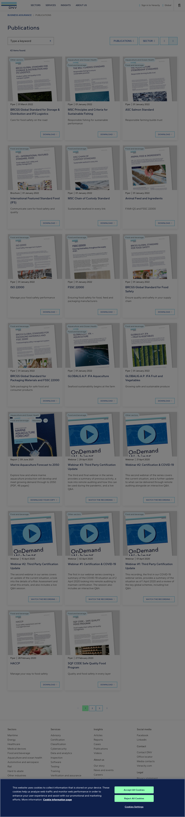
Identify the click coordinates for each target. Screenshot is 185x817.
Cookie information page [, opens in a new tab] (57, 805)
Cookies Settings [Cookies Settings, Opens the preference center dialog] (134, 812)
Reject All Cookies (134, 804)
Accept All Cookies (134, 796)
